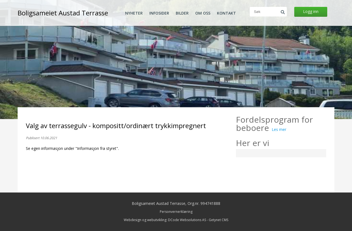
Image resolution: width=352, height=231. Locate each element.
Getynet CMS (218, 220)
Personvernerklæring (176, 211)
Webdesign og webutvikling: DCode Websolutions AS (165, 220)
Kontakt (226, 13)
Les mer (279, 129)
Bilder (182, 13)
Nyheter (134, 13)
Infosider (159, 13)
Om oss (202, 13)
